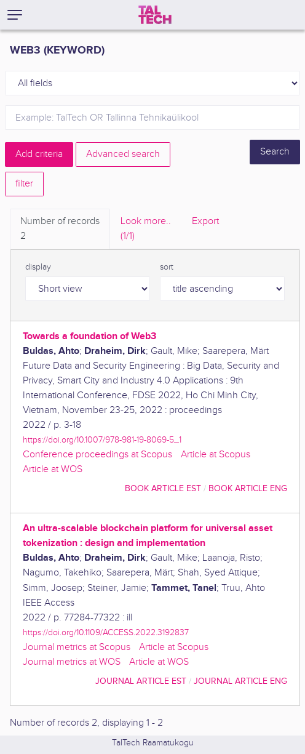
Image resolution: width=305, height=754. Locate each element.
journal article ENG (240, 681)
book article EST (163, 488)
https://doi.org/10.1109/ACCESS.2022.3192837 (106, 632)
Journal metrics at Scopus (76, 647)
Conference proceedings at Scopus (97, 454)
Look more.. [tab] (146, 229)
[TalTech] (155, 15)
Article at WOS (52, 469)
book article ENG (247, 488)
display (38, 267)
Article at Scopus (215, 454)
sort (166, 267)
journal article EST (140, 681)
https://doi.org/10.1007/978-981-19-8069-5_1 (102, 440)
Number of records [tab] (60, 229)
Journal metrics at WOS (72, 662)
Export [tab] (205, 221)
